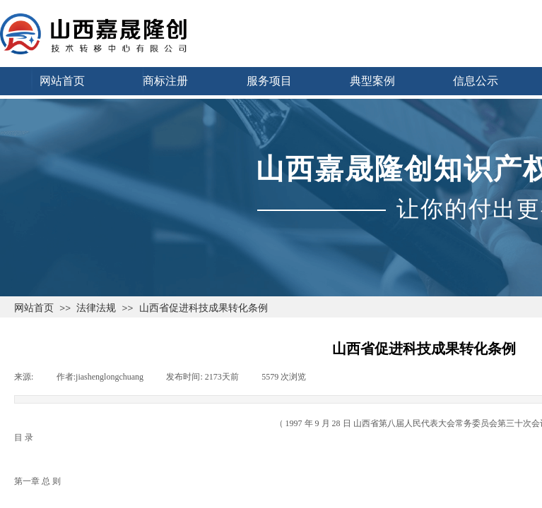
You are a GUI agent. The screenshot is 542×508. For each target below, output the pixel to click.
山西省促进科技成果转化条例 (203, 307)
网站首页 (34, 307)
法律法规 (96, 307)
